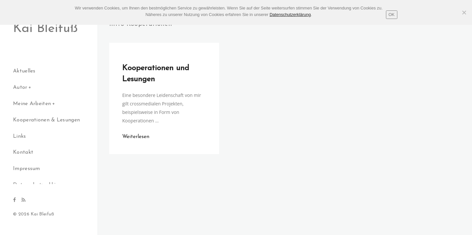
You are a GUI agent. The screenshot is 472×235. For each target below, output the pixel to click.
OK (392, 14)
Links (19, 136)
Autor (20, 87)
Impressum (26, 168)
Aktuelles (24, 71)
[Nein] (464, 12)
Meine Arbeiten (32, 103)
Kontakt (23, 152)
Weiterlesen (135, 136)
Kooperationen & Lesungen (46, 120)
